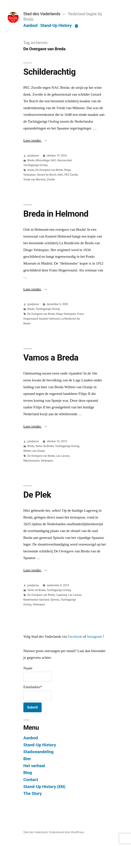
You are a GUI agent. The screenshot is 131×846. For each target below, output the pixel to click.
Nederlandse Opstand (36, 599)
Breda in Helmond (55, 214)
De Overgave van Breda (49, 170)
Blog (27, 772)
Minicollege (42, 160)
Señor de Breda (45, 446)
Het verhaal (34, 765)
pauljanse (33, 155)
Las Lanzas (63, 455)
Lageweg (61, 594)
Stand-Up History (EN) (44, 786)
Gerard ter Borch (46, 174)
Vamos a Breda (50, 358)
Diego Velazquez (66, 314)
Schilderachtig (49, 72)
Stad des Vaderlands (41, 13)
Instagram (94, 636)
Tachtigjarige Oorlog (35, 165)
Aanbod (30, 25)
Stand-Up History (55, 25)
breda (30, 170)
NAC (53, 160)
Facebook (75, 636)
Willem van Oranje (34, 450)
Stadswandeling (38, 751)
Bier (27, 758)
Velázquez (47, 460)
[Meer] (76, 26)
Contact (30, 779)
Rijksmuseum (31, 460)
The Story (32, 793)
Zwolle (51, 179)
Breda (30, 160)
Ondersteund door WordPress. (67, 832)
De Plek (37, 495)
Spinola (54, 599)
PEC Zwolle (71, 174)
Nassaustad (64, 160)
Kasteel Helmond (49, 318)
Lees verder (35, 140)
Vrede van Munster (34, 179)
